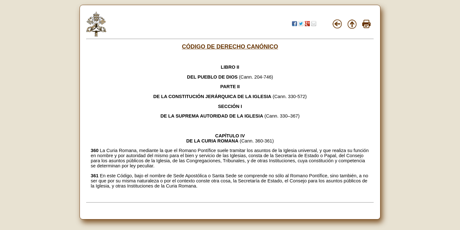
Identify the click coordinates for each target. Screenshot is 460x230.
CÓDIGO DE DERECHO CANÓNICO (230, 46)
